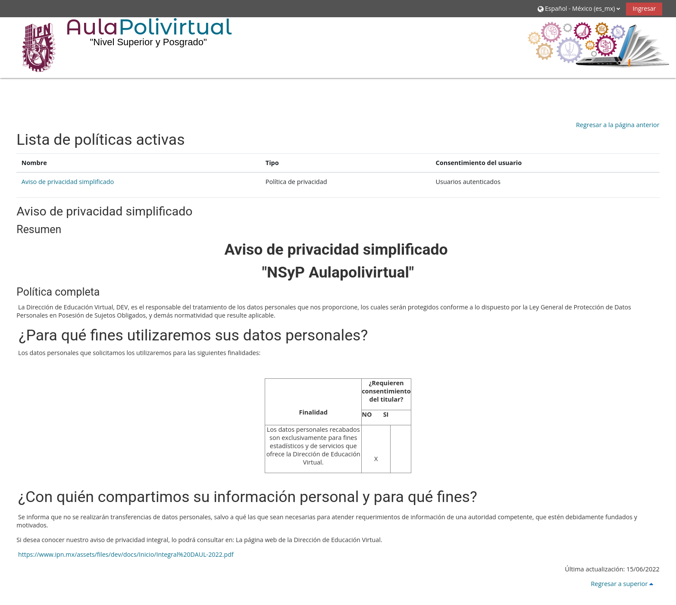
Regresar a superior (623, 584)
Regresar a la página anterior (618, 125)
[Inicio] (33, 47)
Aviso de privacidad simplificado (68, 182)
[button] (579, 8)
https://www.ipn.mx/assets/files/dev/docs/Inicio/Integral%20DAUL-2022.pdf (124, 554)
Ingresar (644, 8)
